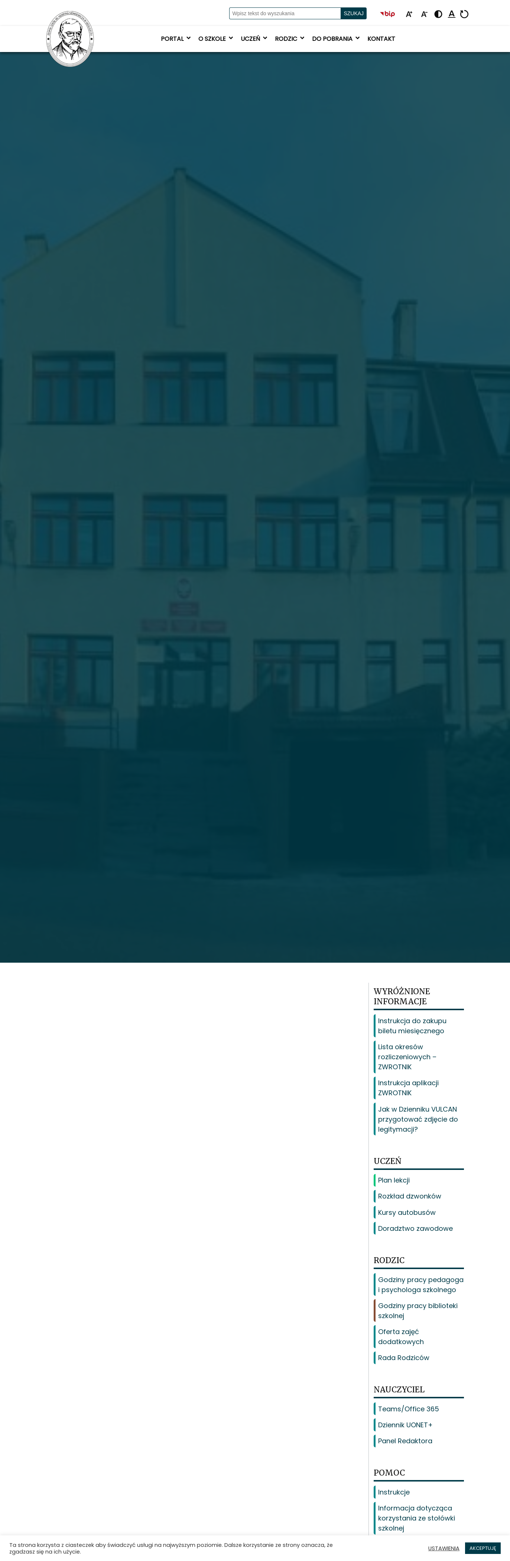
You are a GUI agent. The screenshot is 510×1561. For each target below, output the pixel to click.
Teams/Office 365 (408, 1409)
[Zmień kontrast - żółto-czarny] (438, 14)
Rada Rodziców (403, 1357)
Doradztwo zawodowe (415, 1228)
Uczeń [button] (255, 39)
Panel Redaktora (405, 1440)
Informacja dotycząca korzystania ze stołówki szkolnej (416, 1518)
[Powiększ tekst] (409, 14)
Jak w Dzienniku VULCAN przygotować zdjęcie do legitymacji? (418, 1119)
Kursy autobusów (407, 1212)
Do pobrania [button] (336, 39)
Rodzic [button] (290, 39)
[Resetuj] (464, 14)
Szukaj (354, 13)
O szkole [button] (216, 39)
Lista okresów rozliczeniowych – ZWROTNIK (407, 1056)
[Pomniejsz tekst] (424, 14)
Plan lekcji (394, 1180)
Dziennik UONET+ (405, 1425)
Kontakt (381, 39)
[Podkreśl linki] (451, 14)
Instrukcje (394, 1492)
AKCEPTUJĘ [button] (483, 1548)
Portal (176, 39)
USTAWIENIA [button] (443, 1548)
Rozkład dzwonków (409, 1196)
